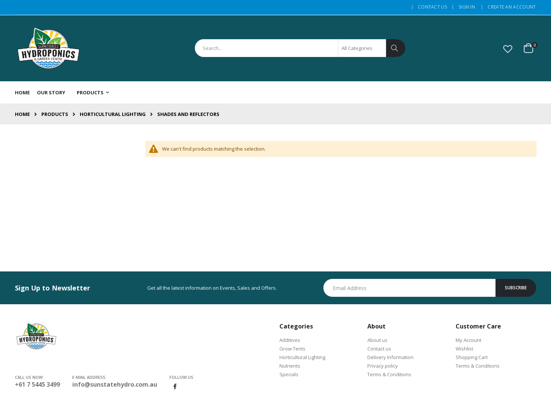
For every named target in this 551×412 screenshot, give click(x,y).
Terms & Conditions (389, 374)
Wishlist (464, 348)
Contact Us (432, 7)
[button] (507, 49)
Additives (289, 340)
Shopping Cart (472, 357)
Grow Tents (292, 348)
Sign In (467, 7)
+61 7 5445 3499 (37, 384)
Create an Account (512, 7)
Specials (288, 374)
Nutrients (289, 365)
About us (377, 340)
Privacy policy (382, 365)
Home (22, 114)
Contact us (379, 348)
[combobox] (300, 48)
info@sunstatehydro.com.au (114, 384)
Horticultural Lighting (113, 114)
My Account (468, 340)
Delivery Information (390, 357)
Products (54, 114)
